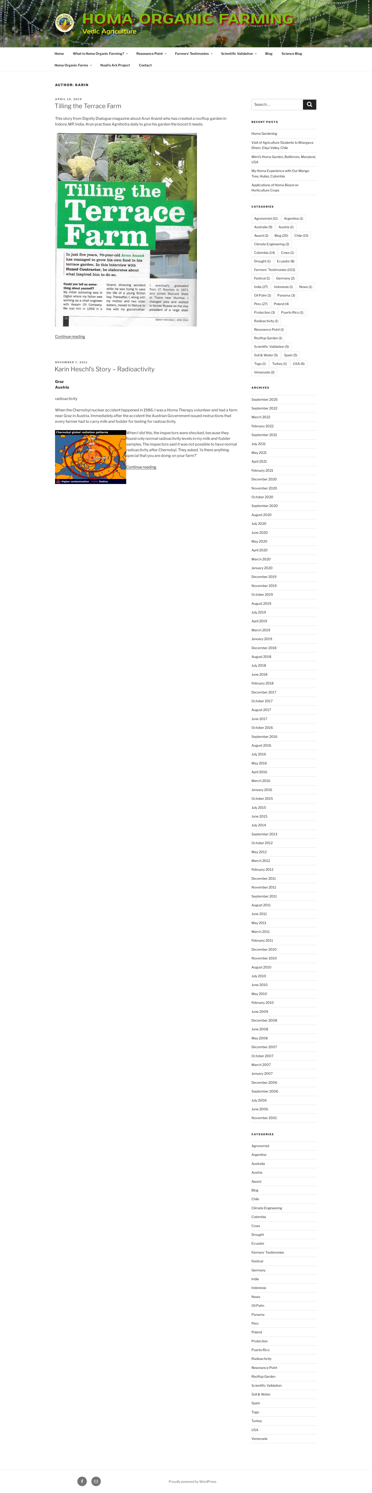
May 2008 (259, 1038)
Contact (145, 65)
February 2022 (262, 426)
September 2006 (264, 1091)
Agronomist (260, 1146)
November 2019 (264, 586)
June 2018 (259, 674)
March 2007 (261, 1065)
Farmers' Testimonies (267, 1252)
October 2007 (262, 1056)
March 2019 (260, 630)
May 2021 (259, 453)
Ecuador (257, 1243)
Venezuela (259, 1439)
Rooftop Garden (263, 1376)
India (255, 1279)
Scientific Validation (239, 53)
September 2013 (264, 834)
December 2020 (264, 479)
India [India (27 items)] (261, 287)
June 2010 (259, 985)
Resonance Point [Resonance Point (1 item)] (269, 329)
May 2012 (259, 852)
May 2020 (259, 541)
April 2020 (259, 550)
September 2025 (264, 399)
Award (256, 1181)
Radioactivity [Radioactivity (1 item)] (266, 321)
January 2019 (261, 639)
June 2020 (259, 532)
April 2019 (259, 621)
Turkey (256, 1421)
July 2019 (258, 612)
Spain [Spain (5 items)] (290, 355)
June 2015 (259, 816)
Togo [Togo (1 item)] (260, 364)
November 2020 (264, 488)
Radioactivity (261, 1359)
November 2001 (264, 1118)
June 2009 (259, 1011)
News (255, 1297)
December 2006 (264, 1082)
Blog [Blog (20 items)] (281, 235)
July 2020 (258, 523)
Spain (255, 1403)
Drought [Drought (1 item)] (262, 261)
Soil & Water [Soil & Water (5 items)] (266, 355)
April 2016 (259, 772)
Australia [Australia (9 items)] (263, 227)
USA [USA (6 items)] (299, 364)
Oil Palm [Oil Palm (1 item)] (262, 295)
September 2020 (264, 506)
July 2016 (258, 754)
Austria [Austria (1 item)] (286, 227)
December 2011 (263, 878)
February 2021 (262, 470)
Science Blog (292, 53)
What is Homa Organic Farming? (101, 53)
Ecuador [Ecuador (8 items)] (285, 261)
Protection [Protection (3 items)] (264, 312)
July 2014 (258, 825)
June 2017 (259, 719)
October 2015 (262, 798)
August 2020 (261, 515)
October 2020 (262, 497)
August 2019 (261, 603)
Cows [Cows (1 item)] (287, 253)
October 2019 (262, 594)
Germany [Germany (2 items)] (285, 278)
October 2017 (262, 701)
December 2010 (264, 949)
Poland (256, 1332)
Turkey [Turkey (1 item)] (279, 364)
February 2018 (262, 683)
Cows (255, 1226)
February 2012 (262, 869)
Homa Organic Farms (74, 65)
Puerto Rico (260, 1350)
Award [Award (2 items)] (261, 235)
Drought (257, 1235)
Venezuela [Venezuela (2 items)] (264, 372)
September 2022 (264, 408)
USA (254, 1430)
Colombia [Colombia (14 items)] (264, 253)
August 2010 (261, 967)
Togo (255, 1412)
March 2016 (260, 781)
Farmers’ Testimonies (194, 53)
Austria (256, 1172)
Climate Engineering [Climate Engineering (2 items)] (271, 244)
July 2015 (258, 807)
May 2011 (258, 923)
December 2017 (263, 692)
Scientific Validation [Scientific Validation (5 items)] (271, 346)
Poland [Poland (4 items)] (281, 304)
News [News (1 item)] (305, 287)
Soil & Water (260, 1394)
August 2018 (261, 657)
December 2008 (264, 1020)
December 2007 (264, 1047)
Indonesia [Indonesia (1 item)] (283, 287)
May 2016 (259, 763)
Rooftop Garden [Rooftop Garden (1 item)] (268, 338)
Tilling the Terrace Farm (88, 106)
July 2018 (258, 665)
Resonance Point (151, 53)
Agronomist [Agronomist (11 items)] (266, 218)
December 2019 (263, 577)
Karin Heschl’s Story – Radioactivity (105, 369)
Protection (259, 1341)
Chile (255, 1199)
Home (59, 53)
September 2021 (264, 435)
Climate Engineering (266, 1208)
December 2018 (263, 648)
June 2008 (259, 1029)
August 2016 (261, 745)
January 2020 (262, 568)
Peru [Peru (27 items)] (261, 304)
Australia (258, 1164)
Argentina (258, 1155)
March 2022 (260, 417)
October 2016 (262, 728)
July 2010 (258, 976)
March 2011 (260, 932)
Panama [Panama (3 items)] (286, 295)
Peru (255, 1323)
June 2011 (259, 914)
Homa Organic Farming (187, 19)
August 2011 (261, 905)
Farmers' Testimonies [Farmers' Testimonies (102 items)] (274, 270)
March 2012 (260, 861)
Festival (257, 1261)
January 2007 (262, 1073)
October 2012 (262, 843)
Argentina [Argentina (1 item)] (293, 218)
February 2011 (262, 940)
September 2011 (264, 896)
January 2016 (261, 790)
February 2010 (262, 1002)
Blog (269, 53)
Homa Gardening (264, 133)
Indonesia (258, 1288)
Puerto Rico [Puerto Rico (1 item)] (292, 312)
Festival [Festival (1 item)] (262, 278)
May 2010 (259, 994)
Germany (258, 1270)
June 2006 (259, 1109)
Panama (258, 1314)
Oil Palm (257, 1305)
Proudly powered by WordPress (192, 1481)
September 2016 (264, 737)
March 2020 (261, 559)
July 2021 (258, 444)
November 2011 (263, 887)
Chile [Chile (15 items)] (301, 235)
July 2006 (259, 1100)
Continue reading (70, 336)
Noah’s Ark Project (115, 65)
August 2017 (261, 710)
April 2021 (259, 461)
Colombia (258, 1217)
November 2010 (264, 958)
